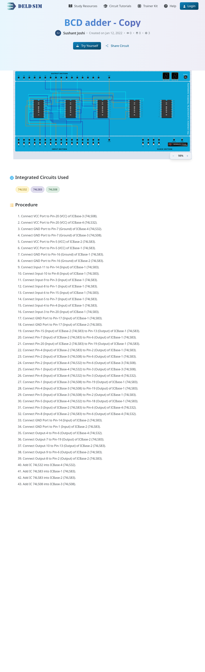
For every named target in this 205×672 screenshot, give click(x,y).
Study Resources (82, 6)
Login (189, 6)
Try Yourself (87, 46)
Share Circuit (117, 46)
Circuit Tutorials (117, 6)
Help (170, 6)
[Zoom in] (188, 155)
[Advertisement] (102, 543)
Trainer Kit (147, 6)
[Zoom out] (174, 155)
